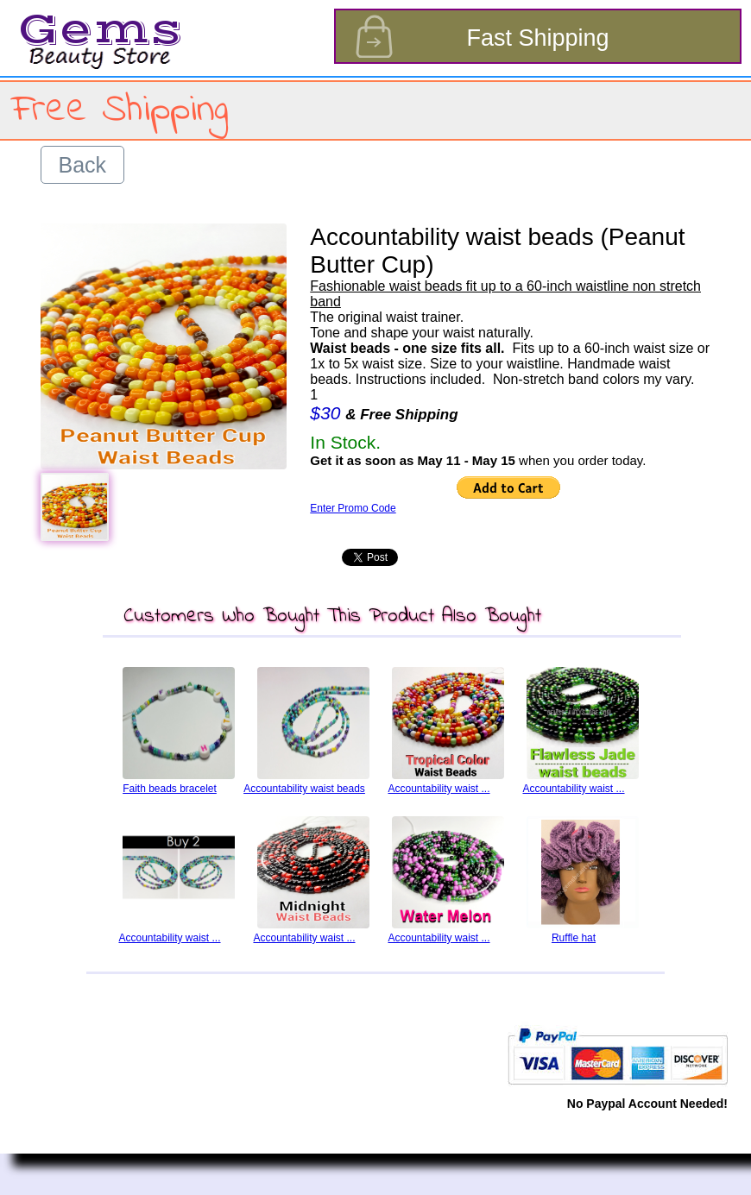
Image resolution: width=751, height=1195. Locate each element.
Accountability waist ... (438, 789)
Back (83, 165)
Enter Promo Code (352, 508)
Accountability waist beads (304, 789)
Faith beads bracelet (170, 789)
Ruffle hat (574, 938)
